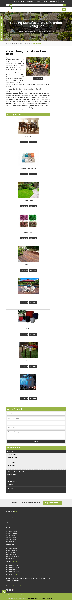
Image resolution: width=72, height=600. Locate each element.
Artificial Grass (12, 474)
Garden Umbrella (11, 550)
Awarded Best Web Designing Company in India (41, 598)
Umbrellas (10, 485)
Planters (10, 488)
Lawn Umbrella (10, 552)
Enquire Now (24, 142)
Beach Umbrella (11, 554)
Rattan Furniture (36, 465)
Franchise (1, 21)
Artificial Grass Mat (12, 565)
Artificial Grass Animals (13, 571)
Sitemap (9, 523)
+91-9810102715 (19, 1)
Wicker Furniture (36, 463)
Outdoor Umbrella (11, 548)
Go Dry (62, 1)
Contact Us (53, 1)
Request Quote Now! (52, 503)
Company (30, 1)
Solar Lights (11, 491)
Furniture (15, 44)
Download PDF (1, 34)
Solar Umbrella (10, 558)
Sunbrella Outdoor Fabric (15, 471)
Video (45, 1)
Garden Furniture (25, 44)
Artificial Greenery (11, 569)
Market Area (10, 525)
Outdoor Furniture (36, 454)
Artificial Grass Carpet (13, 567)
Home (8, 44)
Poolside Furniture (36, 468)
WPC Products (12, 481)
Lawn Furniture (36, 460)
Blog (7, 521)
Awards (38, 1)
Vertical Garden (12, 478)
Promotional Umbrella (12, 556)
